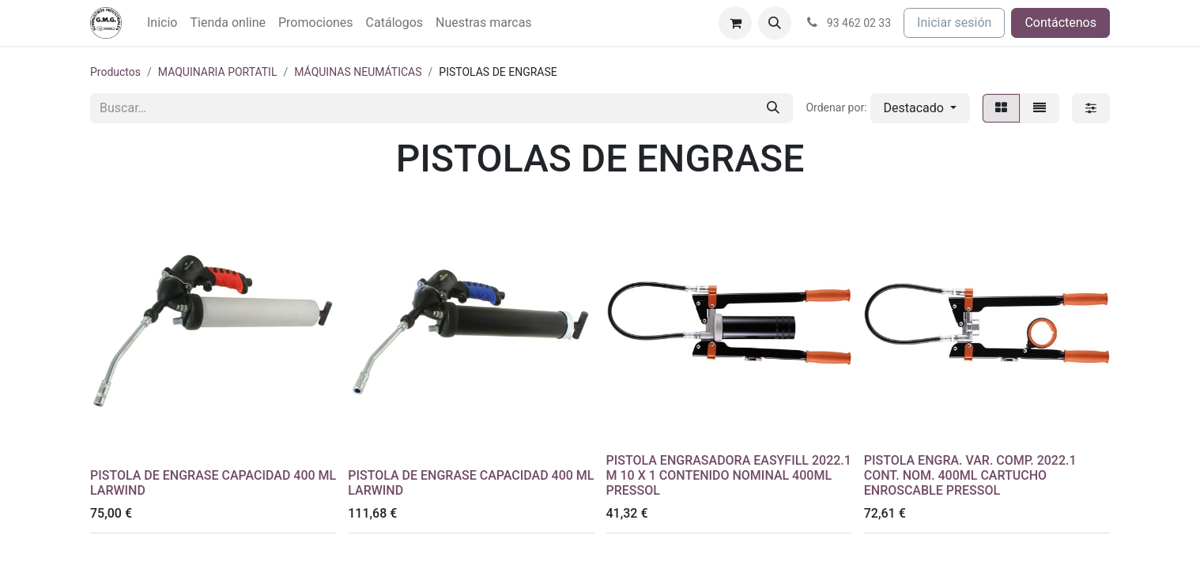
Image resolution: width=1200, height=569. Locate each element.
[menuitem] (162, 23)
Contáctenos (1060, 22)
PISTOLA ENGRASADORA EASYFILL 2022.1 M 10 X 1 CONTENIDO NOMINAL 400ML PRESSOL (728, 475)
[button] (774, 23)
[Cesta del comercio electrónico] (735, 23)
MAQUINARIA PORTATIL (217, 72)
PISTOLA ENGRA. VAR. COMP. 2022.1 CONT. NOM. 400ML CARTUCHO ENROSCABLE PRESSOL (970, 475)
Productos (115, 72)
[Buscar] (773, 108)
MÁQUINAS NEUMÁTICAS (357, 72)
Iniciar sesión (954, 22)
